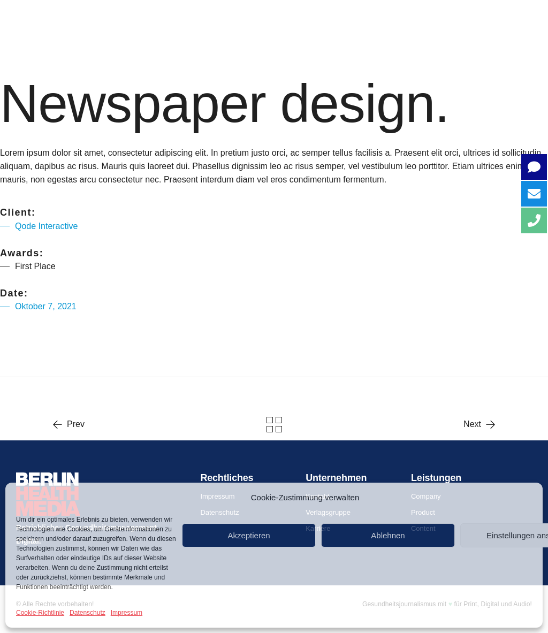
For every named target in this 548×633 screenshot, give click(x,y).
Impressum (126, 612)
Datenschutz (87, 612)
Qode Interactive (46, 226)
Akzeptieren (248, 535)
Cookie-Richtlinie (40, 612)
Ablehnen (388, 535)
